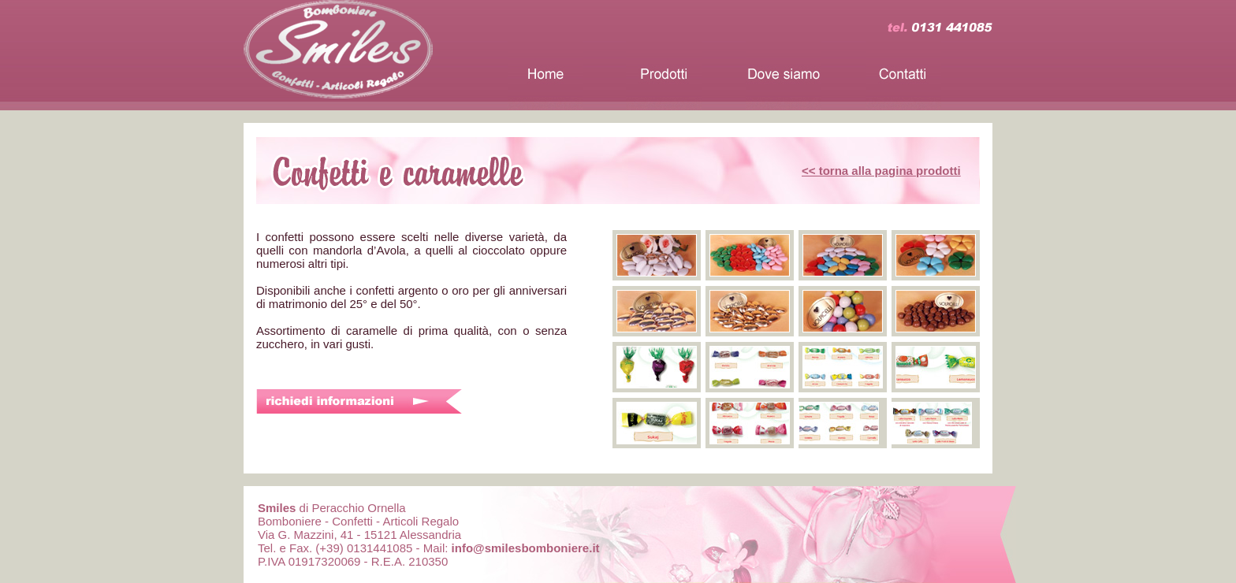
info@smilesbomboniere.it (526, 548)
